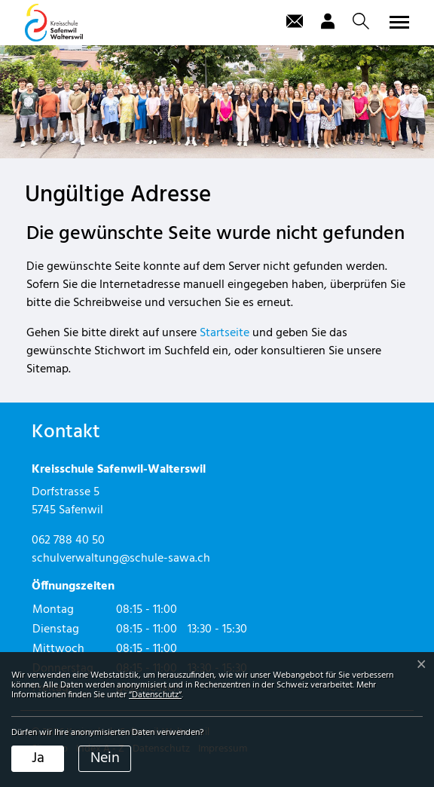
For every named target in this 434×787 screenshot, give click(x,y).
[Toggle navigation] (397, 22)
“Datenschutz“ (155, 695)
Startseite (224, 333)
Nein (105, 758)
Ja (38, 758)
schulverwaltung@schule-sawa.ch (121, 558)
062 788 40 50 (68, 540)
